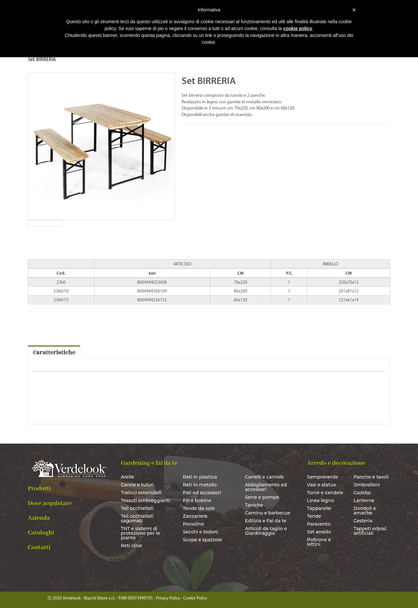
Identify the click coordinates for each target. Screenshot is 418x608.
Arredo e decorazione (336, 463)
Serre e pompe (262, 497)
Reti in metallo (200, 484)
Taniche (254, 505)
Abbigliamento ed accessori (266, 487)
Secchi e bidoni (200, 532)
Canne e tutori (137, 484)
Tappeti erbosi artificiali (370, 530)
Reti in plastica (200, 477)
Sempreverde (322, 477)
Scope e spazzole (202, 539)
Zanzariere (195, 516)
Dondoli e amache (365, 510)
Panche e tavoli (371, 477)
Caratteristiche (54, 352)
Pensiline (193, 524)
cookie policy (297, 28)
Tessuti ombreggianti (145, 500)
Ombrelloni (367, 484)
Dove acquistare (50, 503)
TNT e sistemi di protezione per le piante (140, 533)
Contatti (39, 547)
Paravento (318, 524)
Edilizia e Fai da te (265, 520)
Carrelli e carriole (264, 477)
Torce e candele (325, 492)
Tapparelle (319, 508)
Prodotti (39, 488)
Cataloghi (41, 533)
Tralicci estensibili (141, 492)
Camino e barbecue (267, 513)
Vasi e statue (321, 484)
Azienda (39, 518)
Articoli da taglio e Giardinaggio (266, 530)
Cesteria (363, 520)
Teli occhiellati (137, 508)
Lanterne (364, 500)
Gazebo (362, 492)
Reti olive (131, 545)
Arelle (127, 477)
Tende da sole (199, 508)
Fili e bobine (197, 500)
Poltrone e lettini (319, 542)
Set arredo (319, 532)
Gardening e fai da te (149, 463)
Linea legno (320, 500)
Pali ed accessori (202, 492)
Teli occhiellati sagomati (137, 518)
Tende (314, 516)
